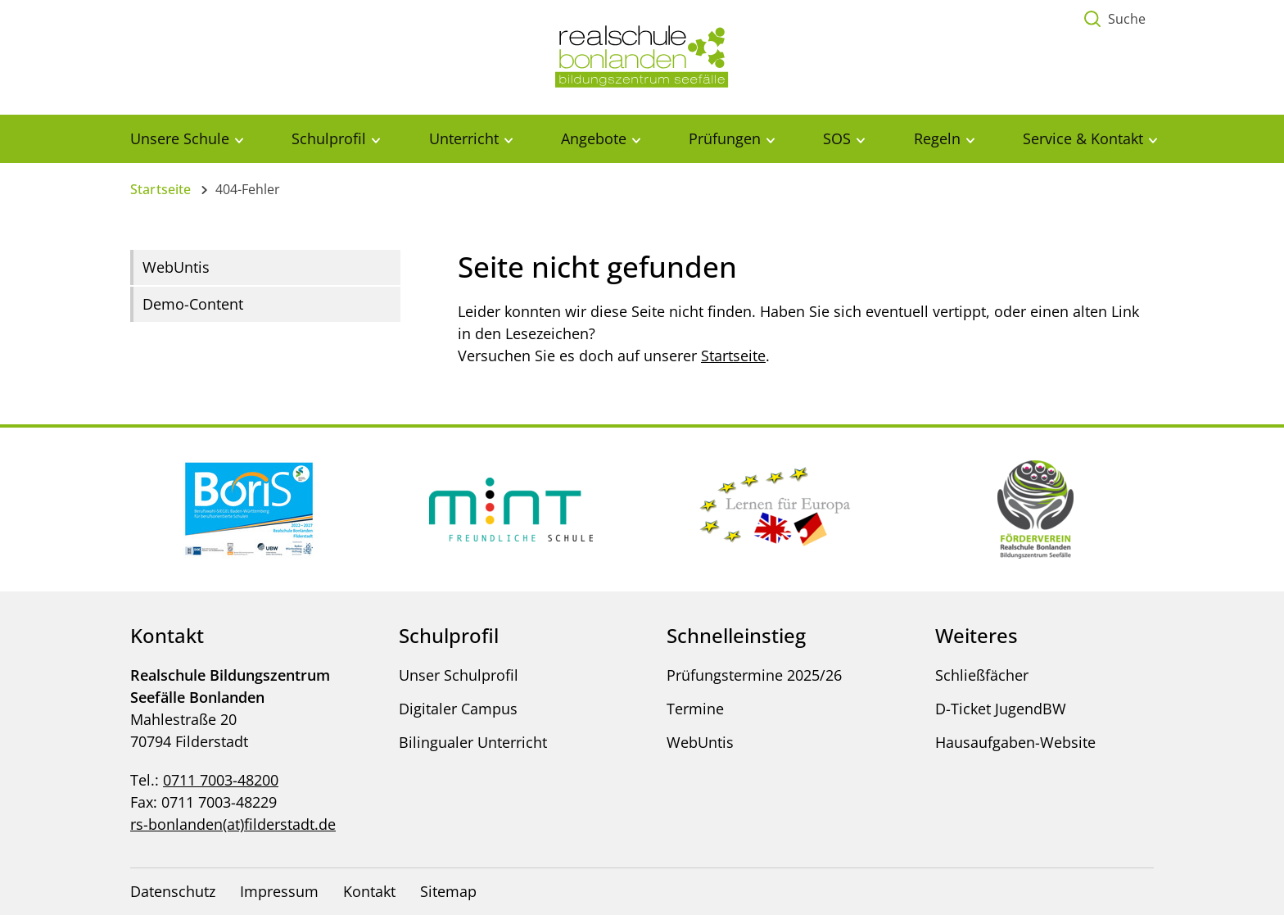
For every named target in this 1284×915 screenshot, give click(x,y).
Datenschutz (172, 891)
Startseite (161, 189)
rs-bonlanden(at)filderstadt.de (233, 824)
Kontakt (369, 891)
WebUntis (176, 267)
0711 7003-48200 (220, 780)
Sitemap (448, 891)
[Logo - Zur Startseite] (642, 56)
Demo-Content (192, 304)
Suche (1127, 19)
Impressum (279, 891)
